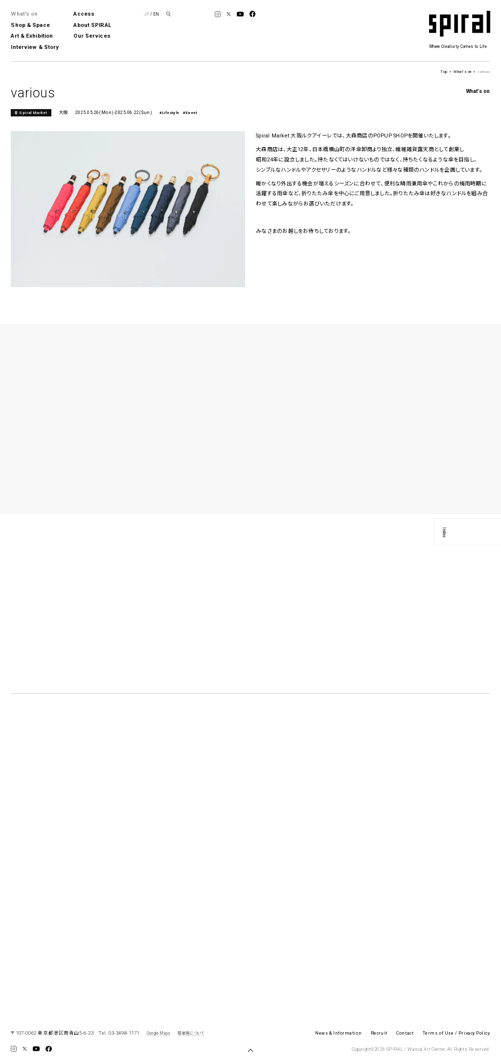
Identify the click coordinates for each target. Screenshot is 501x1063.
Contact (404, 1033)
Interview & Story (35, 47)
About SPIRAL (92, 25)
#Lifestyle (169, 113)
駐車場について (191, 1033)
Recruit (379, 1033)
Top (443, 71)
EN (156, 14)
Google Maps (158, 1033)
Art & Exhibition (32, 36)
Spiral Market (33, 113)
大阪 (63, 112)
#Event (190, 113)
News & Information (338, 1033)
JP (146, 14)
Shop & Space (30, 25)
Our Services (91, 36)
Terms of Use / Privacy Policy (456, 1033)
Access (83, 14)
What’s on (24, 14)
